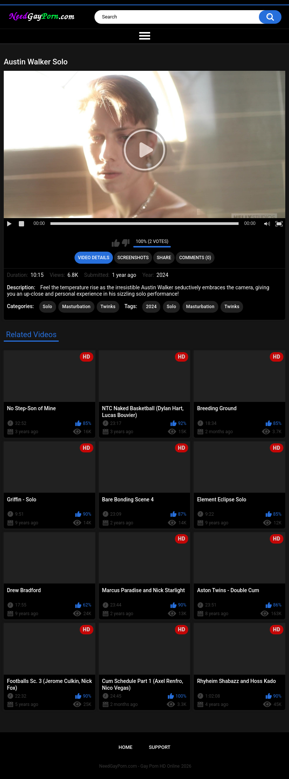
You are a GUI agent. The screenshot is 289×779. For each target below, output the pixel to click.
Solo (47, 306)
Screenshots (133, 257)
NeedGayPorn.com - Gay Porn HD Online (139, 766)
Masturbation (76, 306)
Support (159, 747)
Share (164, 257)
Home (125, 747)
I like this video (116, 243)
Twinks (108, 306)
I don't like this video (125, 243)
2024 (151, 306)
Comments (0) (195, 257)
